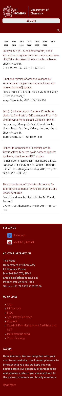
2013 (45, 41)
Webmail (12, 321)
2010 (14, 45)
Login (10, 304)
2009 (21, 45)
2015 (29, 41)
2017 (14, 41)
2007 (37, 45)
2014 (37, 41)
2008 (29, 45)
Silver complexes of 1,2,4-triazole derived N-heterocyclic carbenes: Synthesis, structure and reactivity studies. (29, 189)
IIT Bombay (14, 308)
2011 (7, 45)
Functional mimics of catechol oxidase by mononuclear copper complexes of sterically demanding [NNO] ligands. (28, 83)
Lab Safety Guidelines (19, 317)
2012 (53, 41)
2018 (6, 41)
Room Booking (16, 338)
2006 (45, 45)
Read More (9, 385)
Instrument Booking (18, 334)
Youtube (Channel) (24, 242)
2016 (22, 41)
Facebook (20, 235)
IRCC (10, 312)
